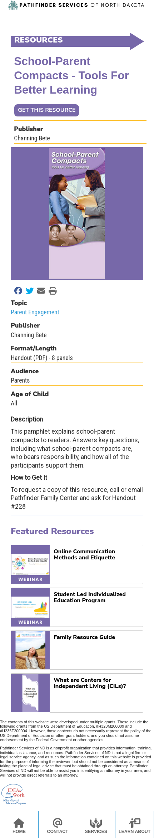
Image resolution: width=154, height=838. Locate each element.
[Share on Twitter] (28, 290)
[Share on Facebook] (16, 290)
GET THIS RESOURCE (46, 110)
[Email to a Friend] (39, 290)
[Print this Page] (50, 290)
